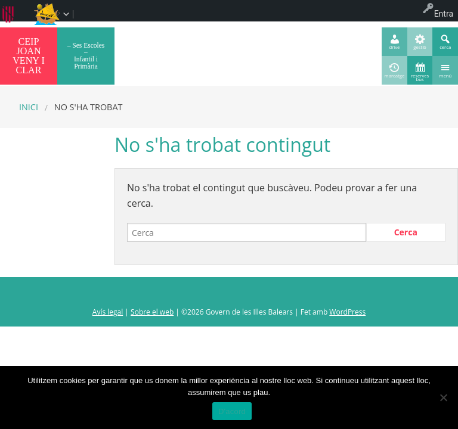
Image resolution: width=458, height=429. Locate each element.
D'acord (232, 411)
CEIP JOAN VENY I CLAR (29, 55)
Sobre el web (152, 312)
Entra (443, 13)
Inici (28, 107)
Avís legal (107, 312)
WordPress (347, 312)
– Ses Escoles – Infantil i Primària (86, 56)
